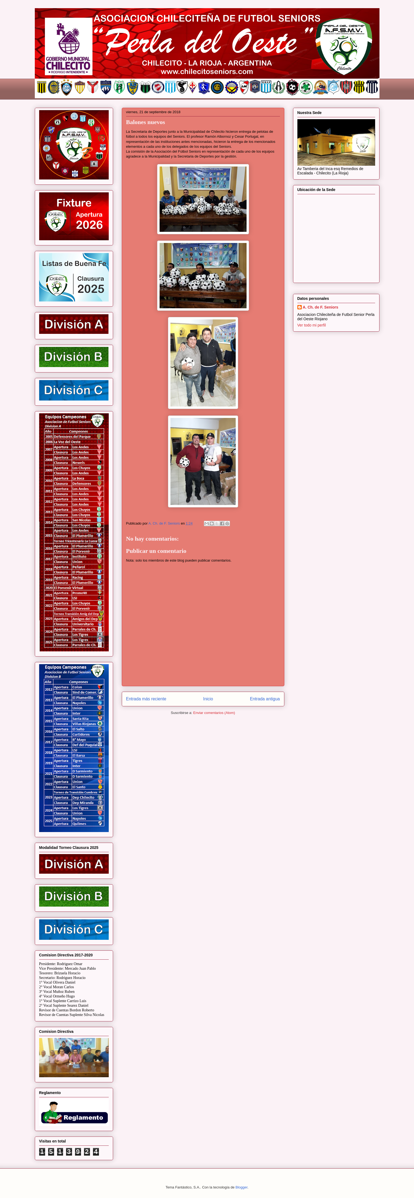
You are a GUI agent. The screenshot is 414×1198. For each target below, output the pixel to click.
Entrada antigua (265, 699)
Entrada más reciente (146, 699)
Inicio (208, 699)
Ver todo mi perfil (311, 325)
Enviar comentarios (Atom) (214, 713)
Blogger (241, 1187)
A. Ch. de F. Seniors (320, 307)
